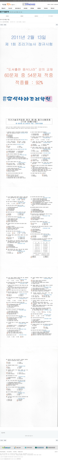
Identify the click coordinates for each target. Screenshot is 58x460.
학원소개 (3, 8)
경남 (24, 0)
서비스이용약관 (9, 451)
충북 (40, 0)
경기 (21, 0)
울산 (29, 0)
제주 (54, 0)
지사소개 (10, 8)
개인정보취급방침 (2, 451)
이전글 (1, 24)
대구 (32, 0)
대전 (35, 0)
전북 (49, 0)
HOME (48, 4)
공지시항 (52, 4)
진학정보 (32, 8)
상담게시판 (56, 4)
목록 (57, 24)
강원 (51, 0)
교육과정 (25, 8)
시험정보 (39, 8)
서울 (57, 0)
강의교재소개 (17, 8)
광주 (43, 0)
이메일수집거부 (20, 451)
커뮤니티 (52, 8)
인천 (18, 0)
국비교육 (46, 8)
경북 (27, 0)
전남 (46, 0)
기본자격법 (14, 451)
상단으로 (56, 451)
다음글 (5, 24)
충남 (38, 0)
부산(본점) (15, 0)
